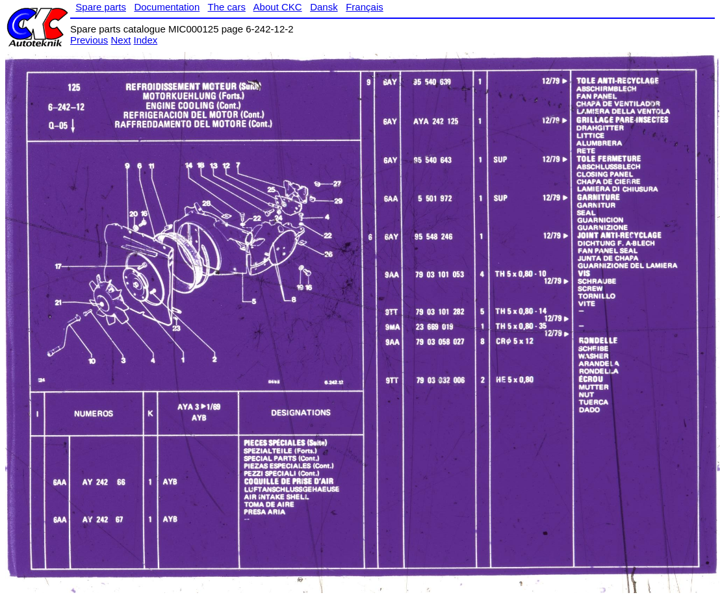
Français (364, 6)
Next (121, 39)
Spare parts (100, 6)
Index (146, 39)
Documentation (166, 6)
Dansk (324, 6)
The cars (227, 6)
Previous (89, 39)
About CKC (277, 6)
